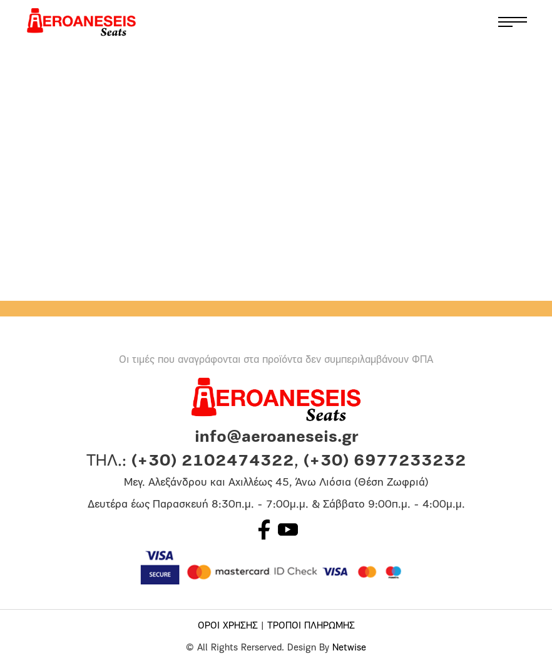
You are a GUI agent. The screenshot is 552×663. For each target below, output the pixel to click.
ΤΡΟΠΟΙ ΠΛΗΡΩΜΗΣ (311, 626)
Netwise (349, 648)
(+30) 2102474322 (212, 461)
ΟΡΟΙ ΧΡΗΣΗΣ (228, 626)
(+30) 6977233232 (385, 461)
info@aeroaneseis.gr (276, 437)
